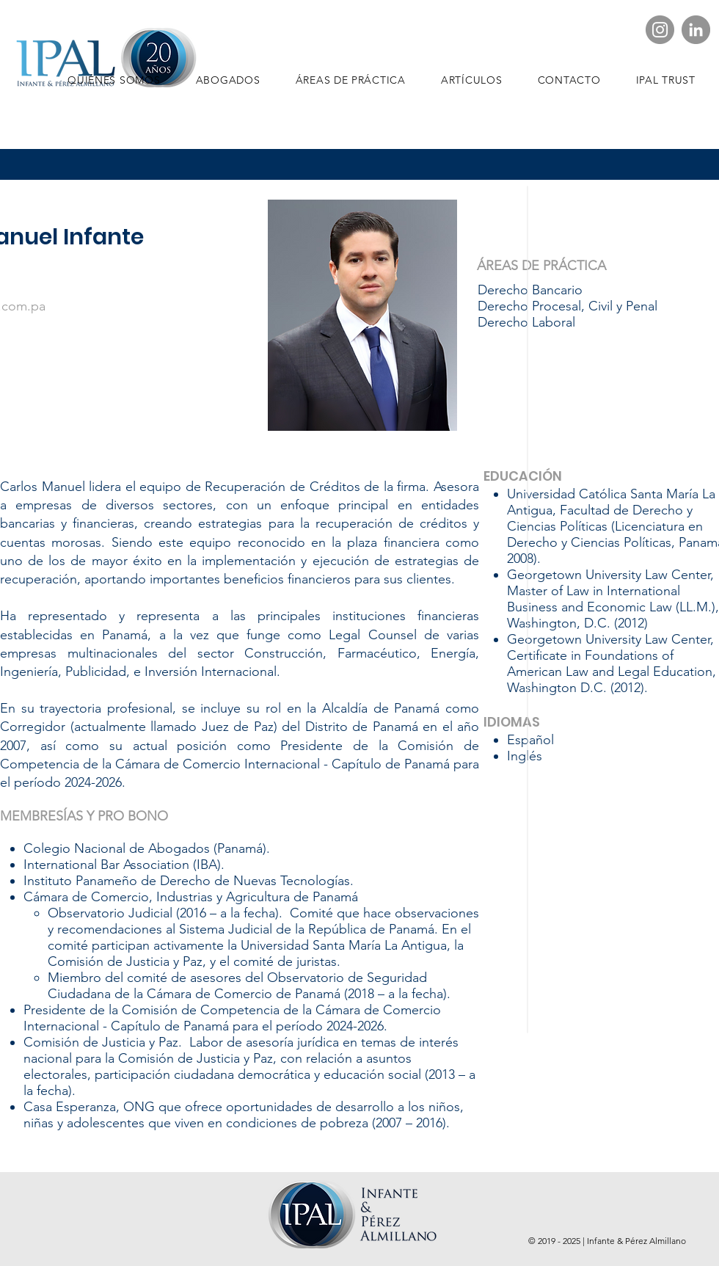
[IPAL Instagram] (660, 29)
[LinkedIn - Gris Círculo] (696, 29)
